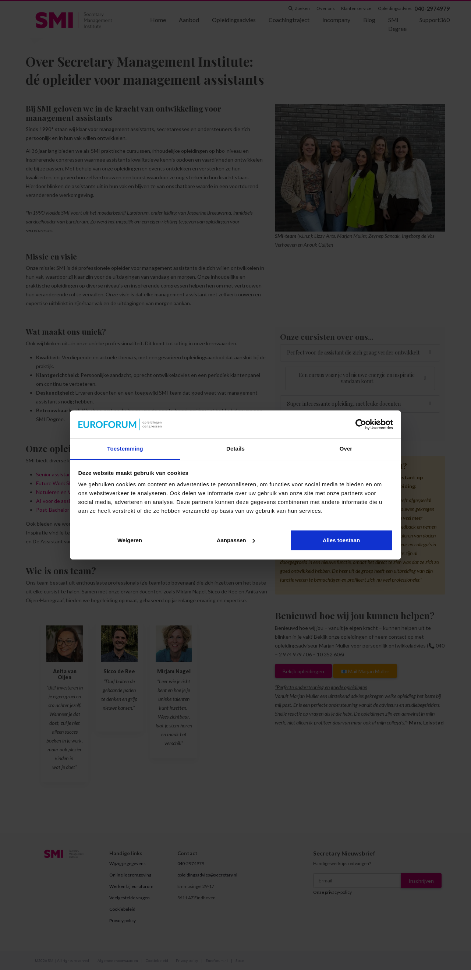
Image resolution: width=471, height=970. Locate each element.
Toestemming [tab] (125, 448)
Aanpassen (236, 540)
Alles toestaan (341, 540)
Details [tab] (235, 448)
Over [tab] (346, 448)
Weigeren (129, 540)
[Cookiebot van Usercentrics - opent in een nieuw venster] (361, 424)
